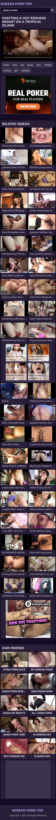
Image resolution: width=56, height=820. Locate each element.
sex (22, 64)
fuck (39, 64)
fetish (6, 64)
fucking (7, 70)
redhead (25, 70)
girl (16, 70)
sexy (15, 64)
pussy (30, 64)
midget (47, 64)
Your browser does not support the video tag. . (28, 45)
